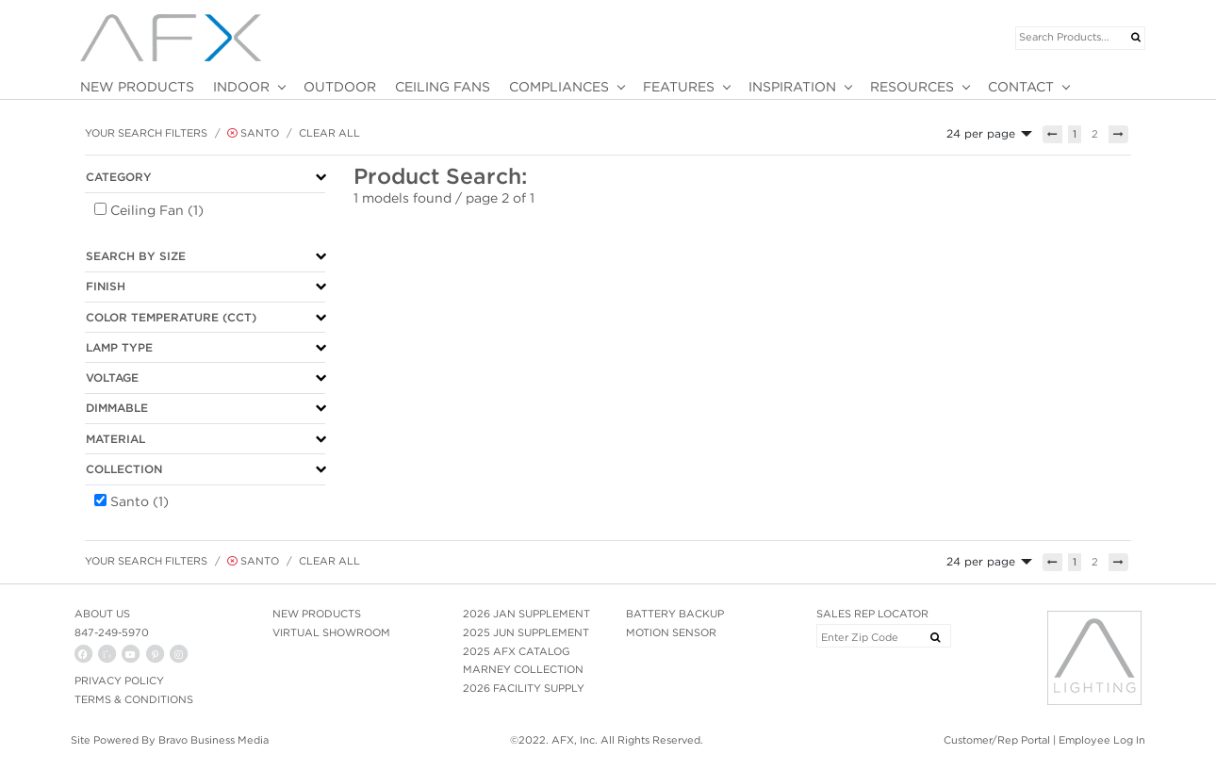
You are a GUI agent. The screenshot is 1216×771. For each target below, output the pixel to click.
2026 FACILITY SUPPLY (523, 688)
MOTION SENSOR (671, 632)
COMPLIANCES (559, 86)
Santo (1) (139, 501)
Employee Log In (1102, 739)
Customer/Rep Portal (997, 739)
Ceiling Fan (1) (157, 210)
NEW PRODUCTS (137, 86)
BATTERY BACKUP (675, 613)
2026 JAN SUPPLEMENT (526, 613)
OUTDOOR (340, 86)
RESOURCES (912, 86)
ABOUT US (102, 613)
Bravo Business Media (213, 739)
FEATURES (679, 86)
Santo (253, 132)
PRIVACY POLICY (119, 680)
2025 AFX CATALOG (516, 651)
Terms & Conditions (133, 699)
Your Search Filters (146, 132)
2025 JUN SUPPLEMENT (526, 632)
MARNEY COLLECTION (523, 669)
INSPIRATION (792, 86)
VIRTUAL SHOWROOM (331, 632)
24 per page (980, 133)
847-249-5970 (111, 632)
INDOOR (241, 86)
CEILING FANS (442, 86)
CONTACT (1021, 86)
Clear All (329, 132)
